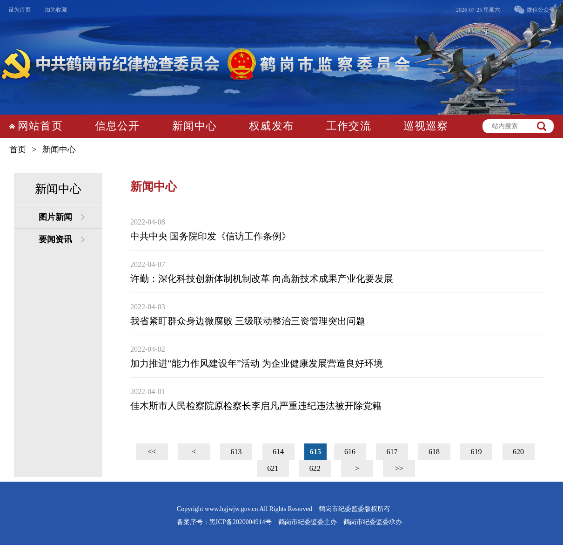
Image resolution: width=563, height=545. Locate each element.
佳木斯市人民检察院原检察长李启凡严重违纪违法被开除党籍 (256, 406)
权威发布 (271, 126)
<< (151, 452)
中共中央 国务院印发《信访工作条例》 (210, 236)
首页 (17, 149)
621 (272, 468)
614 (278, 452)
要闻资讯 (55, 239)
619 (476, 452)
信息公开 (117, 126)
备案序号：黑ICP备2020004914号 (224, 521)
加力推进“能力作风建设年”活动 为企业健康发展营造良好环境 (256, 363)
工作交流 (348, 126)
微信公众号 (541, 10)
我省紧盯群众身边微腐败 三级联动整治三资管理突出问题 (247, 321)
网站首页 (40, 126)
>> (399, 468)
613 (236, 452)
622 (315, 468)
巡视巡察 (426, 126)
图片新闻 (55, 217)
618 (434, 452)
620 (518, 452)
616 (349, 452)
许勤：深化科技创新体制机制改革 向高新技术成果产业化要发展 (261, 278)
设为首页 (19, 10)
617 (392, 452)
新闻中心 (194, 126)
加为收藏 (56, 10)
